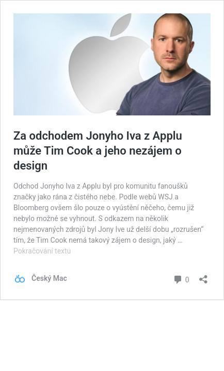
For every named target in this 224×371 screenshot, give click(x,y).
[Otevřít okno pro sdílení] (203, 276)
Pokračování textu (42, 251)
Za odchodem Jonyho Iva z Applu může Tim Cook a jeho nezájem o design (97, 150)
